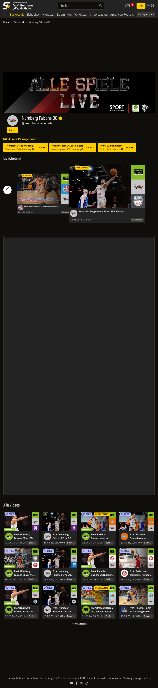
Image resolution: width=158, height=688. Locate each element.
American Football (122, 14)
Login (141, 5)
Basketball (17, 14)
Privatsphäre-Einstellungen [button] (40, 678)
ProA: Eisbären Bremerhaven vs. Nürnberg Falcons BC (140, 536)
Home (6, 22)
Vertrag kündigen (133, 678)
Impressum (114, 678)
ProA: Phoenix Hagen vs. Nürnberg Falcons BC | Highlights (102, 609)
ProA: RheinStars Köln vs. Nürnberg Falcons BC (41, 206)
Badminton (64, 14)
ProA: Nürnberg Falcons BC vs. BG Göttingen (62, 536)
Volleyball (80, 14)
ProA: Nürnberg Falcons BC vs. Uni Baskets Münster (62, 609)
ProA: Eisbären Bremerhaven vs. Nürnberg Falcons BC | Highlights (102, 536)
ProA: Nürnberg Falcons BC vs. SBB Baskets (101, 211)
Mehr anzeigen (79, 623)
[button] (7, 190)
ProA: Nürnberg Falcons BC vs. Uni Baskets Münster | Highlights (23, 609)
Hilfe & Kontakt (96, 678)
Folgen (12, 130)
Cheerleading (99, 14)
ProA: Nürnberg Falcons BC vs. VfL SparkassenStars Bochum (62, 573)
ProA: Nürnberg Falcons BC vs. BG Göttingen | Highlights (25, 536)
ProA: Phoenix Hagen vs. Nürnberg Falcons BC (140, 609)
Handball (48, 14)
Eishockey (33, 14)
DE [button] (150, 5)
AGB (83, 678)
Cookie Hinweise (68, 678)
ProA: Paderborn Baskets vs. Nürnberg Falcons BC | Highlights (102, 573)
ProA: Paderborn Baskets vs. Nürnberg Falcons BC (140, 573)
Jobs (148, 678)
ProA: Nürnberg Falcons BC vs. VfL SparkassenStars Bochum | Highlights (24, 573)
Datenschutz (14, 678)
